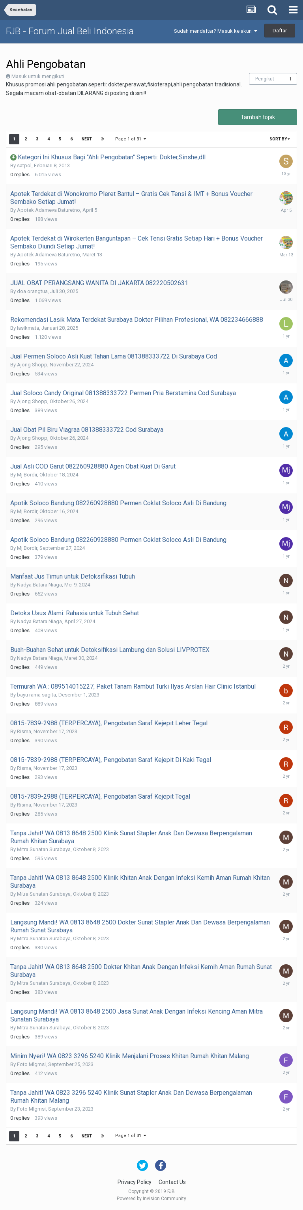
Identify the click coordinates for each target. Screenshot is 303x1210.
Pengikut (264, 79)
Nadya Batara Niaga (39, 585)
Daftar (280, 31)
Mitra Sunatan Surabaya (44, 849)
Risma (24, 731)
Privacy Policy (135, 1182)
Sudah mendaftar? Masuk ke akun (215, 31)
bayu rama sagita (36, 695)
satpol (24, 165)
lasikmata (28, 328)
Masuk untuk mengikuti (37, 76)
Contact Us (172, 1182)
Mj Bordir (27, 475)
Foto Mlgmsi (31, 1064)
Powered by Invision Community (151, 1198)
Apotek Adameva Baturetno (48, 210)
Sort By (279, 139)
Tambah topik (258, 117)
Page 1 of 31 (130, 139)
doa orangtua (32, 291)
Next (87, 139)
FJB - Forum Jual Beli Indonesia (70, 31)
